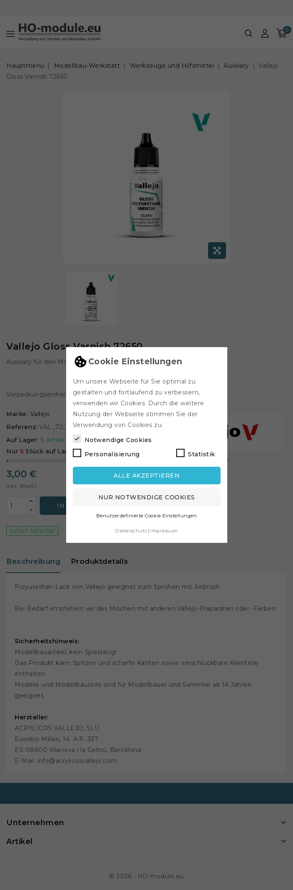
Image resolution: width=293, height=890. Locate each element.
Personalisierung (106, 453)
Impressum (164, 531)
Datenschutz (131, 531)
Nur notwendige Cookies (146, 497)
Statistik (195, 453)
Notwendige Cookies (112, 439)
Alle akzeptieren (146, 475)
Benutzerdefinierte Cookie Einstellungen (146, 516)
